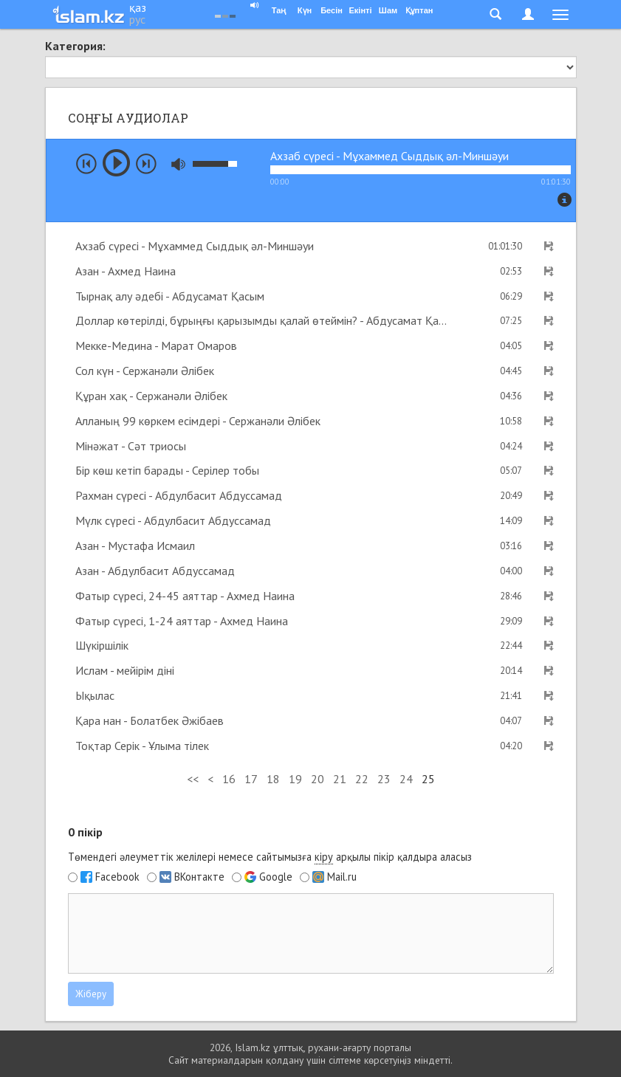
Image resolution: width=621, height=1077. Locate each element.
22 (361, 778)
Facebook (117, 877)
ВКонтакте (199, 877)
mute (178, 164)
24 (406, 778)
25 (428, 778)
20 (317, 778)
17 (251, 778)
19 (295, 778)
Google (275, 877)
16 (229, 778)
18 (273, 778)
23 (384, 778)
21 (339, 778)
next (146, 164)
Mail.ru (342, 877)
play (116, 162)
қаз (137, 7)
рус (137, 19)
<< (193, 778)
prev (86, 164)
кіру (324, 857)
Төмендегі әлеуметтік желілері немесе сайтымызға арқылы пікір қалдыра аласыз (270, 857)
